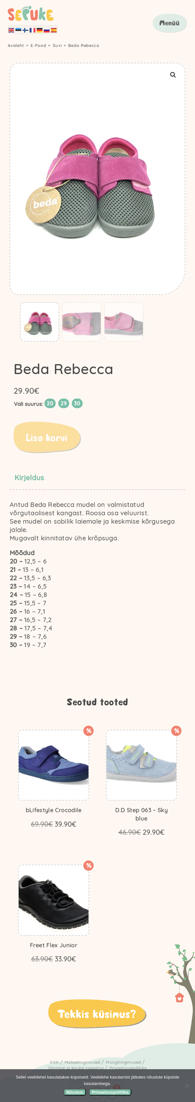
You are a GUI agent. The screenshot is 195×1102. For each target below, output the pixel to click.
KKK (54, 1062)
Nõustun (74, 1092)
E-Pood (38, 45)
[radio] (50, 403)
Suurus (33, 403)
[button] (173, 75)
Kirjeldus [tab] (29, 477)
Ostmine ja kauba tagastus (76, 1067)
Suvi (57, 45)
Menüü (169, 22)
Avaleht (16, 45)
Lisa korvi (47, 437)
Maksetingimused (82, 1062)
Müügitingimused (123, 1062)
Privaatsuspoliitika (128, 1067)
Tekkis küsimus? (96, 1013)
